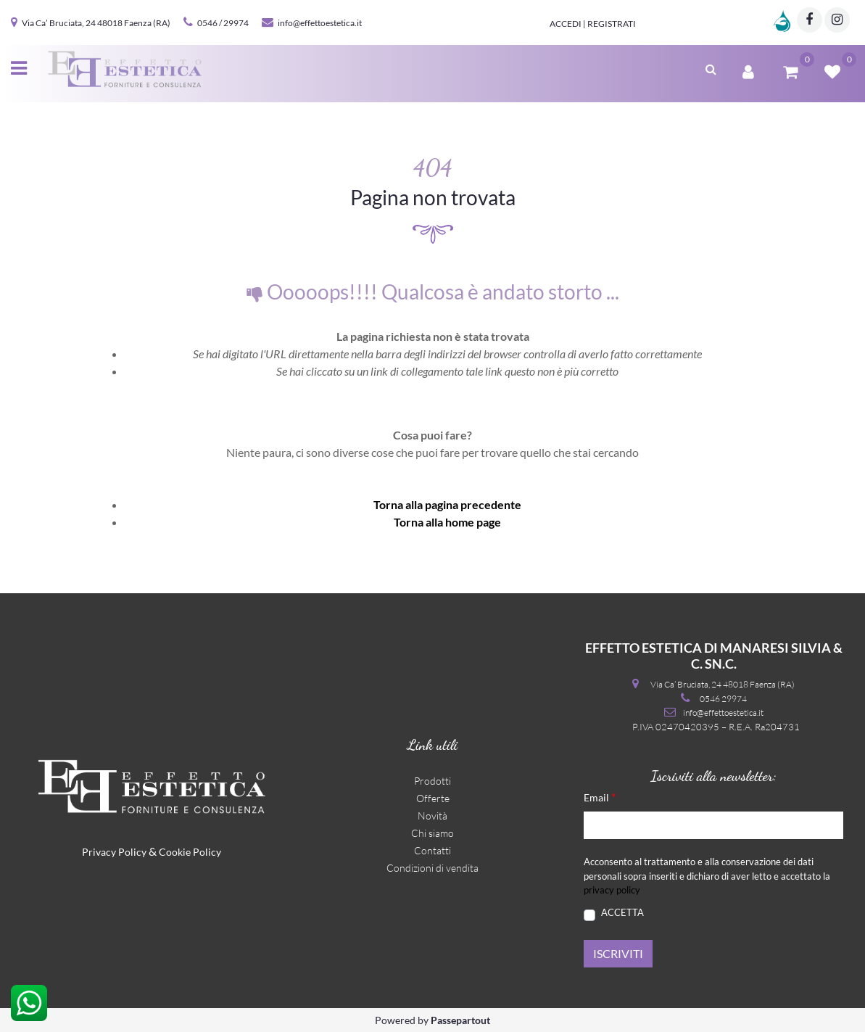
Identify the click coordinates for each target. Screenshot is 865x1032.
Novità (432, 815)
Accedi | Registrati (593, 23)
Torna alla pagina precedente (447, 504)
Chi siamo (432, 833)
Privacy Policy (114, 852)
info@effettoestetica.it (320, 22)
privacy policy (612, 890)
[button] (711, 67)
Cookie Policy (190, 852)
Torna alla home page (447, 522)
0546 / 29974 (223, 22)
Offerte (433, 798)
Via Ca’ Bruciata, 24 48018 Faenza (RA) (96, 22)
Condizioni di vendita (432, 868)
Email (600, 797)
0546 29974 (723, 698)
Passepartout (460, 1020)
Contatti (432, 850)
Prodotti (432, 781)
